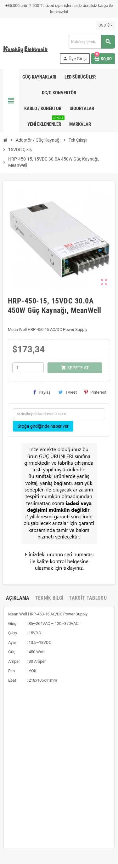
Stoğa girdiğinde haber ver (43, 426)
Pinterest (95, 392)
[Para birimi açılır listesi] (105, 25)
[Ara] (92, 42)
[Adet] (28, 367)
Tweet (67, 392)
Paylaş (42, 392)
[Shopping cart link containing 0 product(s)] (103, 58)
